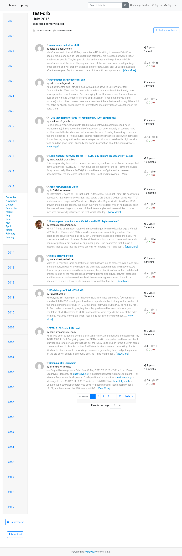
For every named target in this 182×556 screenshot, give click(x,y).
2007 (11, 357)
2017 (11, 156)
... (114, 396)
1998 (11, 492)
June (8, 219)
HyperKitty (90, 551)
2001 (11, 447)
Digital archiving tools (59, 255)
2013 (11, 267)
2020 (11, 111)
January (10, 237)
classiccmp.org (18, 5)
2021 (11, 96)
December (11, 197)
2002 (11, 432)
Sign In (157, 5)
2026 (11, 21)
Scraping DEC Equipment (61, 363)
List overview (15, 522)
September (12, 208)
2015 (11, 185)
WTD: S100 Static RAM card (63, 328)
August (9, 212)
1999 (11, 477)
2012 (11, 282)
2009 (11, 327)
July (8, 215)
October (10, 204)
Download (15, 534)
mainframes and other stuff (62, 45)
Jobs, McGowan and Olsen (62, 186)
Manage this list (139, 5)
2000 (11, 462)
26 (119, 396)
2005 (11, 387)
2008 (11, 342)
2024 (11, 51)
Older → (129, 396)
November (11, 201)
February (10, 233)
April (8, 226)
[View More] (129, 70)
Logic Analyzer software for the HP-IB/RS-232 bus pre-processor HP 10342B (89, 156)
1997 (11, 507)
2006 (11, 372)
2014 (11, 252)
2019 (11, 126)
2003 (11, 417)
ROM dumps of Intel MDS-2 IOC (65, 290)
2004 (11, 402)
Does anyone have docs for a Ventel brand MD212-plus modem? (82, 221)
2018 (11, 141)
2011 (11, 297)
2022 (11, 81)
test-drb (41, 13)
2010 (11, 312)
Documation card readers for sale (65, 79)
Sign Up (170, 5)
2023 (11, 66)
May (8, 222)
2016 (11, 170)
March (9, 230)
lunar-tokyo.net (80, 374)
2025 (11, 36)
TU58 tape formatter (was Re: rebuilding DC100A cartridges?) (81, 117)
